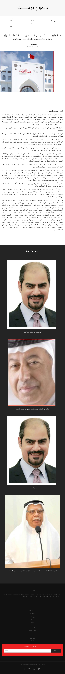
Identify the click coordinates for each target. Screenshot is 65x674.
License (43, 664)
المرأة (32, 18)
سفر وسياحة (54, 21)
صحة (11, 26)
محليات (11, 24)
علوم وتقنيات (10, 18)
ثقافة (11, 21)
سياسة (54, 24)
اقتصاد (32, 21)
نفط (54, 18)
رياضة (32, 24)
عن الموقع (32, 610)
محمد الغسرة (34, 44)
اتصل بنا (32, 613)
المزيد (32, 600)
